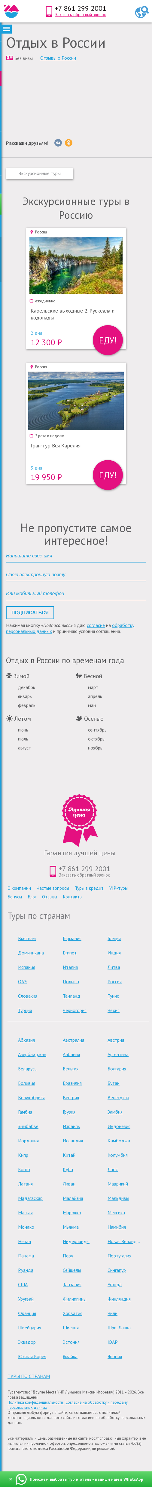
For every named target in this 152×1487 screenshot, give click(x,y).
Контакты (72, 897)
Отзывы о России (58, 58)
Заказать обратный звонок (80, 14)
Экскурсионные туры (40, 173)
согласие (96, 625)
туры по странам (29, 1376)
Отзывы (49, 897)
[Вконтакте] (58, 143)
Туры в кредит (89, 888)
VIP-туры (118, 888)
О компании (19, 888)
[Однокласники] (68, 143)
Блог (32, 897)
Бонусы (15, 897)
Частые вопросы (53, 888)
